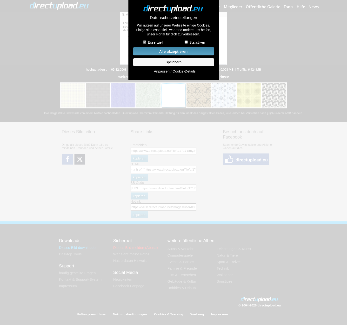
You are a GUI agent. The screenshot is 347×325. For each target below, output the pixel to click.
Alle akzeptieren (173, 51)
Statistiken (197, 42)
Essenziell (155, 42)
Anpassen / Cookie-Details (174, 71)
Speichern (173, 62)
